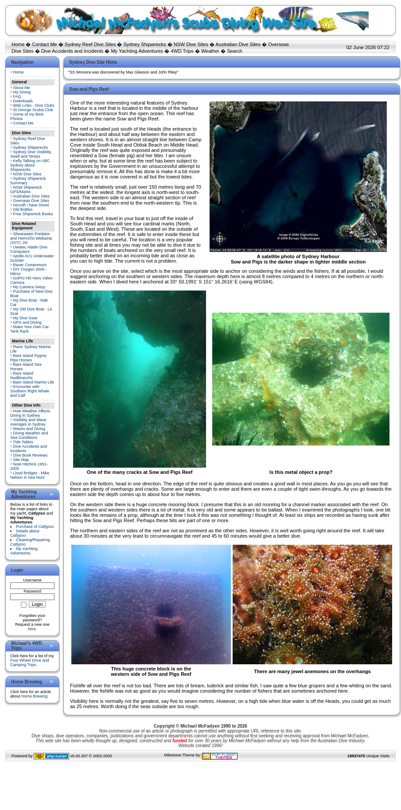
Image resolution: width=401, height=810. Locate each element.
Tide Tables (23, 442)
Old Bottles (23, 209)
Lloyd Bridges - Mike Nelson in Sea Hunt (29, 475)
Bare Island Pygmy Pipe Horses (28, 357)
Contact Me (44, 44)
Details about (24, 533)
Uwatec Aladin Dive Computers (28, 249)
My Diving (22, 92)
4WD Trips (182, 51)
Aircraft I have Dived (31, 205)
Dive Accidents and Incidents (72, 51)
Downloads (23, 101)
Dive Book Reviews (30, 455)
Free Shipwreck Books (33, 214)
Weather (210, 51)
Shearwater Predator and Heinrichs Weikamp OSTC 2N (31, 238)
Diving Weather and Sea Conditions (29, 435)
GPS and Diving (27, 322)
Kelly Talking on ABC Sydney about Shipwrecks (30, 165)
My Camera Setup (29, 287)
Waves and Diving (29, 428)
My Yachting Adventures (137, 51)
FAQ (17, 96)
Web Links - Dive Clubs (34, 105)
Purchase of (35, 526)
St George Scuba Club (33, 110)
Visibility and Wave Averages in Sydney (28, 422)
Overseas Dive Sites (31, 200)
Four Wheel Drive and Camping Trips (29, 662)
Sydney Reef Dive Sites (90, 44)
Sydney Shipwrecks (145, 44)
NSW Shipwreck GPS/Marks (26, 189)
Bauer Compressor (30, 265)
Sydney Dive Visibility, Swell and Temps (31, 154)
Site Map (21, 459)
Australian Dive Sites (238, 44)
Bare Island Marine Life (34, 382)
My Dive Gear (25, 318)
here (32, 629)
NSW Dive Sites (191, 44)
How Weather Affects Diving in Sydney (30, 413)
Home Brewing (34, 696)
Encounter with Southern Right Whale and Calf (29, 391)
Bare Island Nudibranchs (21, 375)
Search (234, 51)
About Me (21, 87)
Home (18, 44)
